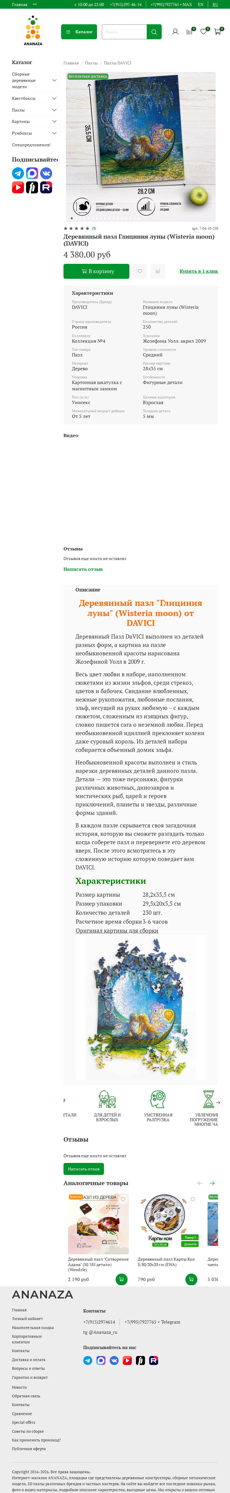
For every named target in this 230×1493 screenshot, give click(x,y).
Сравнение (22, 1406)
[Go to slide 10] (109, 218)
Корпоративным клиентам (27, 1332)
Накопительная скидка (33, 1320)
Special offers (23, 1415)
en (200, 4)
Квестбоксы (23, 98)
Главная (19, 4)
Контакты (21, 1343)
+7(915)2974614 (99, 1315)
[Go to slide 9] (105, 218)
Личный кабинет (27, 1311)
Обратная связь (26, 1388)
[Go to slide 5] (88, 218)
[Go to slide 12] (118, 218)
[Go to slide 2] (76, 218)
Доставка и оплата (29, 1352)
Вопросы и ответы (28, 1361)
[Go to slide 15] (130, 218)
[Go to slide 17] (139, 218)
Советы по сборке (28, 1424)
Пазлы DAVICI (117, 63)
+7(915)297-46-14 (125, 4)
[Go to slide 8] (101, 218)
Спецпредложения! (31, 145)
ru (215, 4)
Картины (21, 121)
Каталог (79, 31)
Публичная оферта (29, 1441)
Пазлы (91, 63)
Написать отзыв (83, 1167)
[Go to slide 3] (80, 218)
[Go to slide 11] (113, 218)
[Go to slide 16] (134, 218)
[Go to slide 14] (126, 218)
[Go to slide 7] (97, 218)
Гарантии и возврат (30, 1370)
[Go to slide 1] (71, 218)
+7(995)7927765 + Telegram (152, 1315)
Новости (19, 1380)
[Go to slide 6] (92, 218)
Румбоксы (22, 133)
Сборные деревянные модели (24, 80)
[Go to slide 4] (84, 218)
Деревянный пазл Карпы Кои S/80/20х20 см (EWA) (163, 1254)
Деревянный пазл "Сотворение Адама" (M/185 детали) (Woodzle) (102, 1257)
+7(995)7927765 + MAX (171, 4)
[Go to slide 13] (122, 218)
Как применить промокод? (36, 1432)
